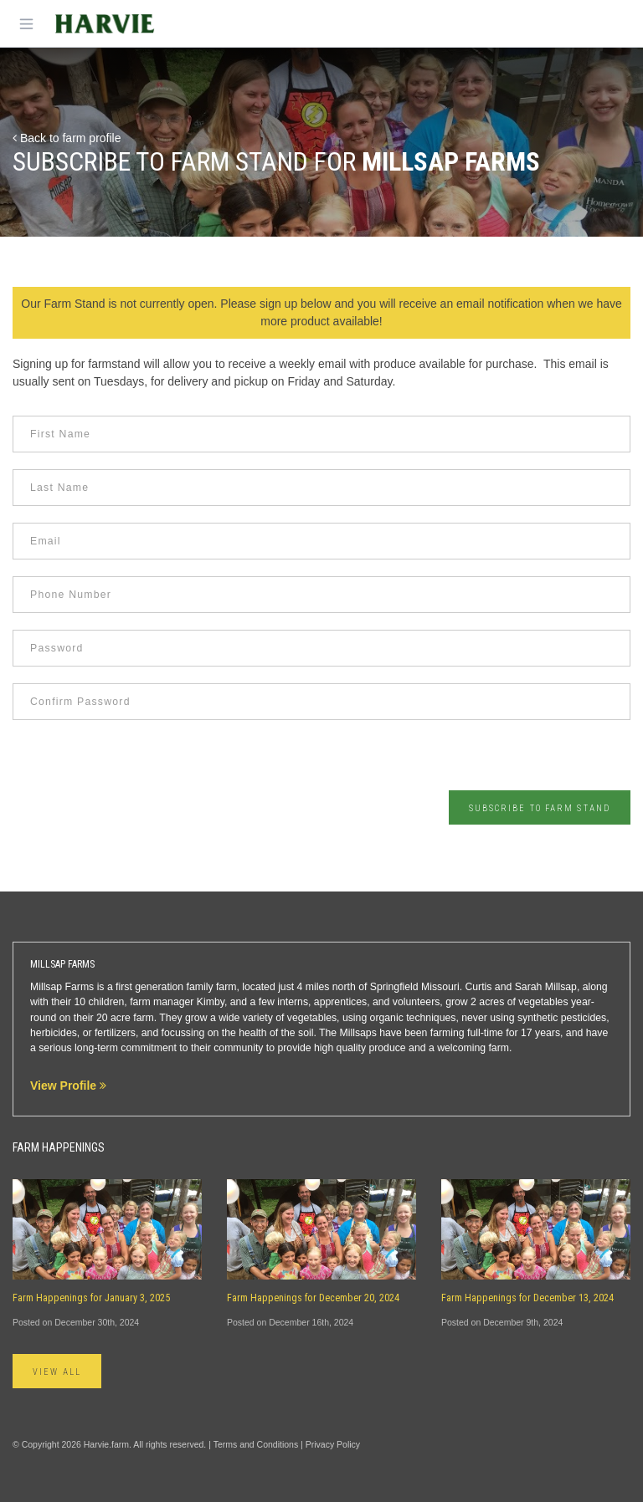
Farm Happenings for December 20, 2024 (313, 1298)
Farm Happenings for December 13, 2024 (527, 1298)
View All (57, 1372)
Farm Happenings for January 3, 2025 (91, 1298)
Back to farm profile (67, 138)
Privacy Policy (333, 1444)
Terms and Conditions (256, 1444)
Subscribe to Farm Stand (539, 808)
